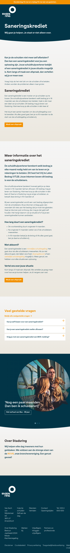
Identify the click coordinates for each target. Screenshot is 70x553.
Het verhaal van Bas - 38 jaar (18, 412)
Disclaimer (9, 545)
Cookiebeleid (20, 545)
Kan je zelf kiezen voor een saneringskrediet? (25, 322)
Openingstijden (47, 511)
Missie (7, 536)
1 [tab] (35, 423)
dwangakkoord (39, 254)
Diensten (32, 508)
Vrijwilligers (36, 528)
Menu (65, 8)
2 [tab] (37, 423)
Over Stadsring (11, 528)
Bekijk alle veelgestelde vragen (17, 316)
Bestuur (8, 531)
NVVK (11, 454)
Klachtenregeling (11, 538)
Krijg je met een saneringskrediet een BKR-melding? (28, 337)
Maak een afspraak (14, 124)
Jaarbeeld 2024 (11, 533)
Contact (44, 508)
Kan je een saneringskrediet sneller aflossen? (25, 329)
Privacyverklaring (34, 545)
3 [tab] (39, 423)
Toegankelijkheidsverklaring (53, 545)
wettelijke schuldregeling (15, 257)
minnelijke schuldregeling (37, 249)
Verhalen (32, 511)
